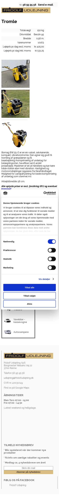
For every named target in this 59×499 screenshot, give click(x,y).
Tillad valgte (29, 295)
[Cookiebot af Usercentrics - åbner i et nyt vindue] (43, 193)
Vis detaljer (44, 279)
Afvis (29, 304)
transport (6, 189)
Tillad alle (29, 287)
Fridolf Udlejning (17, 485)
